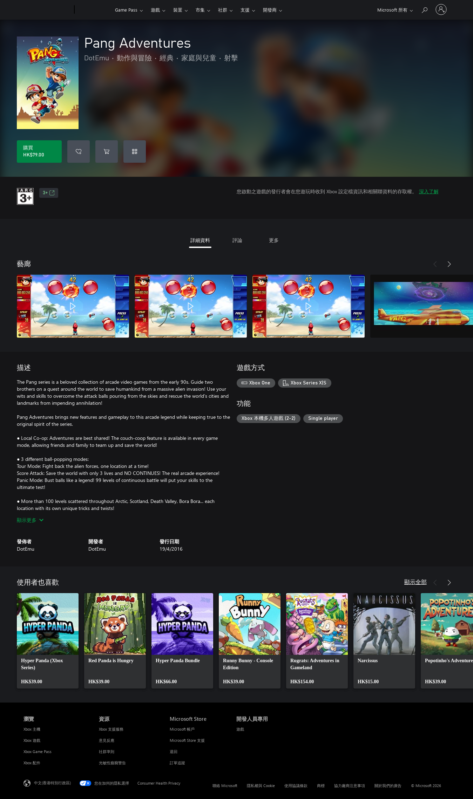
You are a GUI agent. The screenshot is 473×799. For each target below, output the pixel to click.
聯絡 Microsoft (224, 785)
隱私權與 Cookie (261, 785)
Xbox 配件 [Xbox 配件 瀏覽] (31, 762)
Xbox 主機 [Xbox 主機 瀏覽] (31, 729)
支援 (245, 10)
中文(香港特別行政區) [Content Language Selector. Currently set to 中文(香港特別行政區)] (52, 782)
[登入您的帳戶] (441, 9)
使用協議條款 (296, 785)
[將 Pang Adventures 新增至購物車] (106, 151)
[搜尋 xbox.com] (424, 9)
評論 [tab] (237, 240)
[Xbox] (94, 9)
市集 (200, 10)
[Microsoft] (47, 9)
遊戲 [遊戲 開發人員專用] (240, 729)
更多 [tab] (274, 240)
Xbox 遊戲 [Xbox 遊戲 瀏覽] (31, 740)
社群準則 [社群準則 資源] (106, 751)
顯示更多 (30, 520)
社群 (222, 10)
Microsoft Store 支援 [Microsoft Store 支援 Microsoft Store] (187, 740)
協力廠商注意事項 (349, 785)
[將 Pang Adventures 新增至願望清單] (78, 151)
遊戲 (155, 10)
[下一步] (449, 264)
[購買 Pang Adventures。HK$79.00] (39, 151)
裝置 (177, 10)
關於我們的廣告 (387, 785)
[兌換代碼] (134, 151)
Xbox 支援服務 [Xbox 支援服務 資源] (111, 729)
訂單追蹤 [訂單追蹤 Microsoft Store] (177, 762)
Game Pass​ (126, 10)
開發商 (270, 10)
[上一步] (435, 264)
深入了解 (429, 191)
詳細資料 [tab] (200, 240)
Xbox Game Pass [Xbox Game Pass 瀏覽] (37, 751)
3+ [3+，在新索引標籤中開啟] (49, 193)
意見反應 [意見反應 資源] (106, 740)
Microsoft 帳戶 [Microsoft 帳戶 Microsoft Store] (182, 729)
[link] (48, 641)
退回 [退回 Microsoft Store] (173, 751)
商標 (321, 785)
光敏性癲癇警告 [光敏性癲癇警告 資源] (112, 762)
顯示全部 (415, 581)
